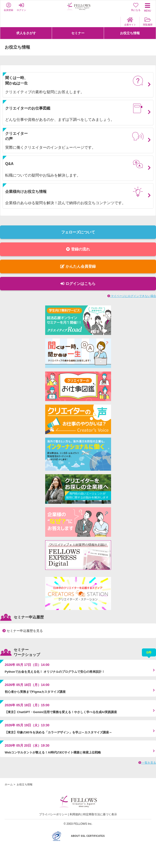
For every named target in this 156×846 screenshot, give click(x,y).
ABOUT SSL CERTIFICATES (88, 836)
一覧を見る (147, 762)
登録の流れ (78, 249)
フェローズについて (78, 232)
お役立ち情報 (130, 33)
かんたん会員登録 (78, 266)
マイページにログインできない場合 (131, 296)
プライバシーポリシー (53, 814)
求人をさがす (26, 33)
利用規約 (75, 814)
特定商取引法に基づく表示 (100, 814)
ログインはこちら (77, 284)
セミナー (77, 33)
